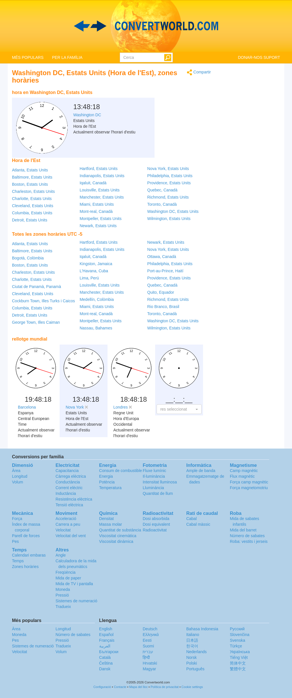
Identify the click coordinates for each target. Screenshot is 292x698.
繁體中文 (238, 669)
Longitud (19, 476)
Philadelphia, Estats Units (169, 175)
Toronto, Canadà (162, 204)
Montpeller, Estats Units (100, 218)
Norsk (191, 657)
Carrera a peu (68, 524)
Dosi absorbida (156, 518)
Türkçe (236, 646)
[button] (179, 409)
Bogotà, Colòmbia (28, 258)
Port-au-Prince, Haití (165, 271)
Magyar (149, 669)
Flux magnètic (242, 476)
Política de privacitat (165, 687)
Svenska (237, 640)
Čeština (106, 663)
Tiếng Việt (239, 657)
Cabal (191, 518)
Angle (61, 555)
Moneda (63, 589)
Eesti (147, 640)
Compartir (199, 72)
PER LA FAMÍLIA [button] (67, 57)
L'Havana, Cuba (94, 271)
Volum (17, 482)
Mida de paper (68, 578)
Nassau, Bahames (96, 328)
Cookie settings (192, 687)
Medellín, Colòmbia (97, 299)
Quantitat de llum (158, 493)
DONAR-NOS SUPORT (259, 57)
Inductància (66, 493)
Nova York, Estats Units (168, 168)
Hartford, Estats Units (98, 168)
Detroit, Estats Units (29, 220)
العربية (104, 646)
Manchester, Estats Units (102, 197)
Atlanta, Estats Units (30, 170)
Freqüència (66, 572)
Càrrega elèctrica (71, 476)
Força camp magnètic (249, 482)
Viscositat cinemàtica (117, 535)
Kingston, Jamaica (96, 263)
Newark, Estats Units (98, 225)
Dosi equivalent (156, 524)
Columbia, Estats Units (32, 213)
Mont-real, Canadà (96, 211)
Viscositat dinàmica (116, 541)
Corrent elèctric (69, 487)
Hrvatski (150, 663)
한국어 (192, 646)
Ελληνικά (151, 634)
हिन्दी (146, 657)
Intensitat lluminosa (160, 482)
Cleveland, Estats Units (32, 205)
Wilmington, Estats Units (168, 218)
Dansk (105, 669)
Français (107, 640)
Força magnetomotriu (249, 487)
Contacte (120, 687)
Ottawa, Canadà (161, 256)
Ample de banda (200, 470)
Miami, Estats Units (97, 204)
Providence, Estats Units (169, 183)
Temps (18, 561)
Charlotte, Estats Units (32, 198)
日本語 (192, 640)
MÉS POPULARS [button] (27, 57)
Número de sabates (247, 535)
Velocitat (63, 530)
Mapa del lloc (138, 687)
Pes (15, 541)
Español (106, 634)
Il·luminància (154, 476)
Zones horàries (25, 566)
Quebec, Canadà (162, 190)
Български (108, 651)
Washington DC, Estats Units (172, 211)
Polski (191, 663)
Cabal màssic (198, 524)
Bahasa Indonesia (202, 629)
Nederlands (196, 651)
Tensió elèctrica (69, 505)
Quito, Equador (160, 292)
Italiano (192, 634)
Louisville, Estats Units (99, 190)
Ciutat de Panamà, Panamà (36, 286)
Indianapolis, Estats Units (102, 175)
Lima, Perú (89, 278)
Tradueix (63, 606)
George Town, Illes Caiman (36, 322)
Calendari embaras (29, 555)
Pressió (62, 595)
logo (146, 26)
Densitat (106, 518)
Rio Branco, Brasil (163, 306)
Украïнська (240, 651)
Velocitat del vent (71, 535)
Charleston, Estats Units (33, 191)
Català (105, 657)
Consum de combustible (120, 470)
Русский (237, 629)
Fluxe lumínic (154, 470)
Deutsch (150, 629)
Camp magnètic (244, 470)
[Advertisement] (175, 101)
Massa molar (110, 524)
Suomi (148, 646)
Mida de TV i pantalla (74, 583)
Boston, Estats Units (30, 184)
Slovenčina (240, 634)
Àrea (16, 470)
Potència (107, 482)
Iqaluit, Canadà (93, 183)
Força (17, 518)
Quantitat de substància (120, 530)
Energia (106, 476)
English (105, 629)
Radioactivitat (155, 530)
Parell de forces (26, 535)
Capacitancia (67, 470)
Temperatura (110, 487)
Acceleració (66, 518)
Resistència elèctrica (74, 499)
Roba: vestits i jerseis (248, 541)
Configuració (102, 687)
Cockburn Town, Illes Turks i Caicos (43, 301)
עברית (148, 651)
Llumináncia (153, 487)
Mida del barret (243, 530)
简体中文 (238, 663)
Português (195, 669)
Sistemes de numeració (76, 601)
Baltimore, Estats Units (32, 177)
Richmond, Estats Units (168, 197)
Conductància (68, 482)
